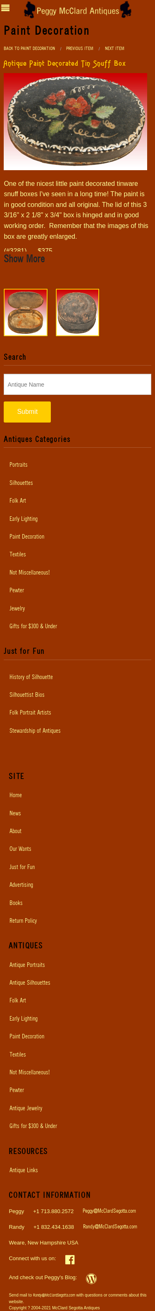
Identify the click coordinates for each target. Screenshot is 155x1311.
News (15, 814)
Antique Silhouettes (30, 983)
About (15, 831)
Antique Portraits (27, 965)
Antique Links (24, 1170)
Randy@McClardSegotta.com (110, 1227)
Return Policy (23, 921)
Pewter (17, 591)
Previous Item (79, 48)
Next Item (114, 48)
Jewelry (17, 609)
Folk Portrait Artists (30, 713)
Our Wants (20, 849)
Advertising (21, 885)
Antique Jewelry (26, 1109)
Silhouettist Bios (27, 695)
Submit (27, 411)
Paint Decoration (27, 537)
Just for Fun (22, 867)
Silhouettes (21, 483)
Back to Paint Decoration (29, 48)
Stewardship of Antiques (35, 731)
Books (16, 903)
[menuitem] (77, 465)
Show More (24, 259)
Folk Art (18, 501)
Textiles (18, 555)
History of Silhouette (31, 677)
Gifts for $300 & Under (33, 626)
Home (16, 795)
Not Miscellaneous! (30, 573)
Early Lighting (24, 519)
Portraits (19, 465)
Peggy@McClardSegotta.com (109, 1211)
